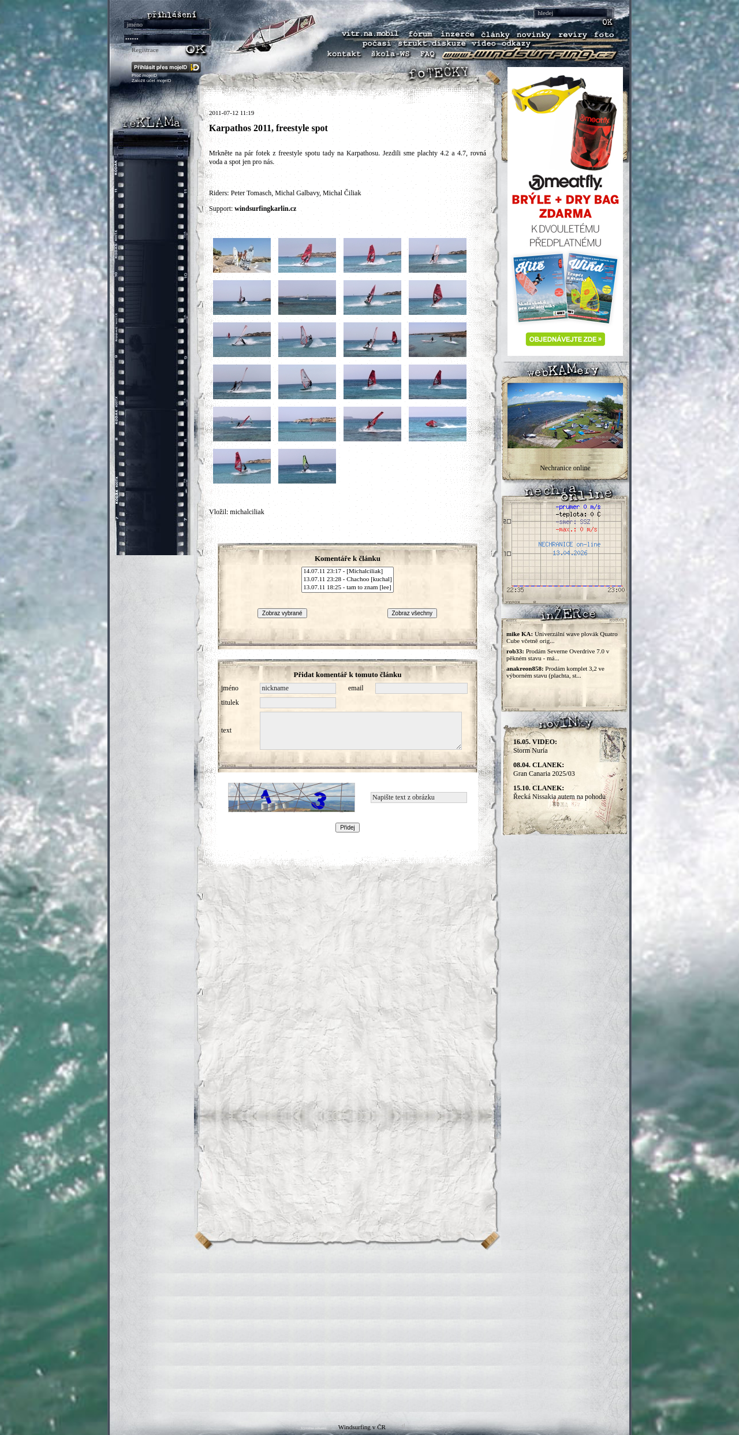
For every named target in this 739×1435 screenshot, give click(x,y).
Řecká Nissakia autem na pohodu (559, 792)
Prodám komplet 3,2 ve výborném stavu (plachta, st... (555, 672)
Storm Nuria (535, 746)
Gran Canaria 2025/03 (544, 769)
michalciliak (247, 512)
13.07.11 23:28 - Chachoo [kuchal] (347, 579)
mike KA (518, 633)
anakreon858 (524, 668)
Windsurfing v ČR (362, 1426)
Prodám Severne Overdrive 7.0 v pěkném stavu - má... (557, 654)
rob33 (514, 651)
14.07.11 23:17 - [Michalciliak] (347, 571)
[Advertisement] (369, 1331)
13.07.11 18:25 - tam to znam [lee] (347, 587)
